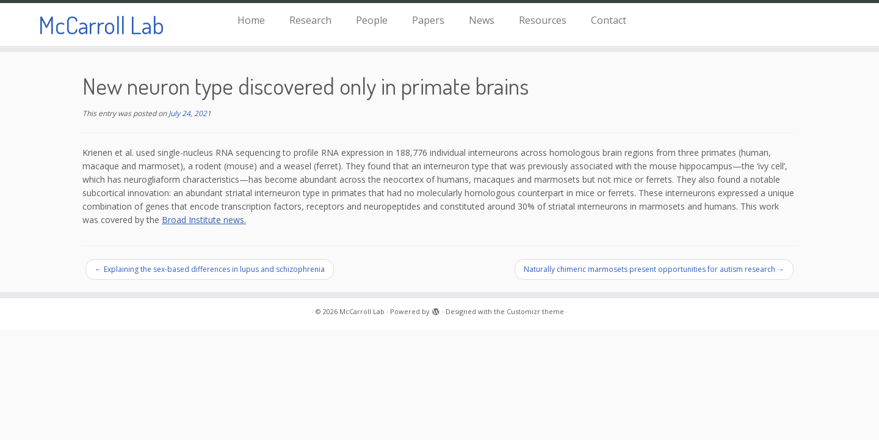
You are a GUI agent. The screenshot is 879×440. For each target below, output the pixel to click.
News (481, 20)
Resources (542, 20)
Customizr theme (535, 311)
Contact (608, 20)
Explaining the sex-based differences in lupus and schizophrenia (210, 269)
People (372, 20)
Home (251, 20)
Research (310, 20)
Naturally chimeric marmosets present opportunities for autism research (654, 269)
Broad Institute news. (204, 220)
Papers (428, 20)
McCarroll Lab (101, 24)
